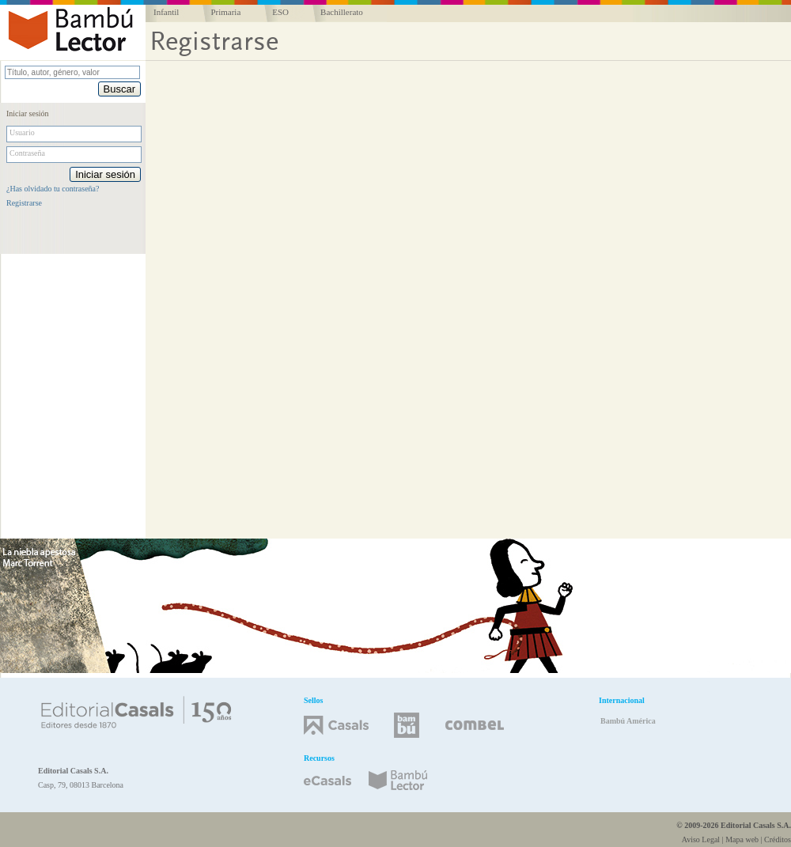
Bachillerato (341, 12)
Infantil (166, 12)
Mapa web (742, 839)
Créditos (777, 839)
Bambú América (628, 721)
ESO (280, 12)
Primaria (225, 12)
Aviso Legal (701, 839)
